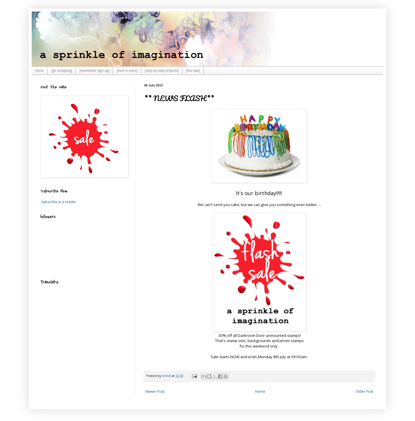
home (39, 71)
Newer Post (155, 391)
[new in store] (127, 71)
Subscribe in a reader (58, 201)
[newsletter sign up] (94, 71)
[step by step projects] (162, 71)
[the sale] (193, 71)
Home (260, 391)
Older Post (364, 391)
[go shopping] (61, 71)
